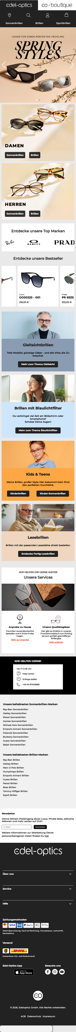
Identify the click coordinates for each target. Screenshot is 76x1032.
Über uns (37, 873)
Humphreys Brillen (13, 771)
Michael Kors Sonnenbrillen (18, 725)
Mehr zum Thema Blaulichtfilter (38, 430)
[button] (19, 5)
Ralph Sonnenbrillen (14, 744)
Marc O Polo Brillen (13, 767)
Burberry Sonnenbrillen (15, 737)
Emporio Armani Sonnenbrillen (20, 729)
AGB (23, 1016)
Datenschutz (34, 1016)
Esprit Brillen (10, 795)
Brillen (39, 23)
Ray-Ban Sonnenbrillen (15, 709)
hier (47, 836)
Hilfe (37, 903)
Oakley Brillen (10, 763)
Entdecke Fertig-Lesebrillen (38, 553)
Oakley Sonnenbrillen (15, 713)
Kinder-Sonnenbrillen (53, 493)
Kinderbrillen (18, 493)
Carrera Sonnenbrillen (15, 721)
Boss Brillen (9, 787)
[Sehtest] (10, 15)
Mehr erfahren (56, 642)
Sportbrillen (63, 23)
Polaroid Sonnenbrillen (15, 733)
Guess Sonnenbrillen (14, 740)
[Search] (29, 15)
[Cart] (67, 15)
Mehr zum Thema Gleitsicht (38, 364)
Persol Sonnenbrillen (14, 717)
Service (37, 888)
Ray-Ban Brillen (11, 760)
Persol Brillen (10, 783)
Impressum (49, 1016)
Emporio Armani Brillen (16, 775)
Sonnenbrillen (14, 23)
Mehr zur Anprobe (20, 640)
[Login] (48, 15)
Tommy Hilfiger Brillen (15, 791)
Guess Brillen (10, 779)
